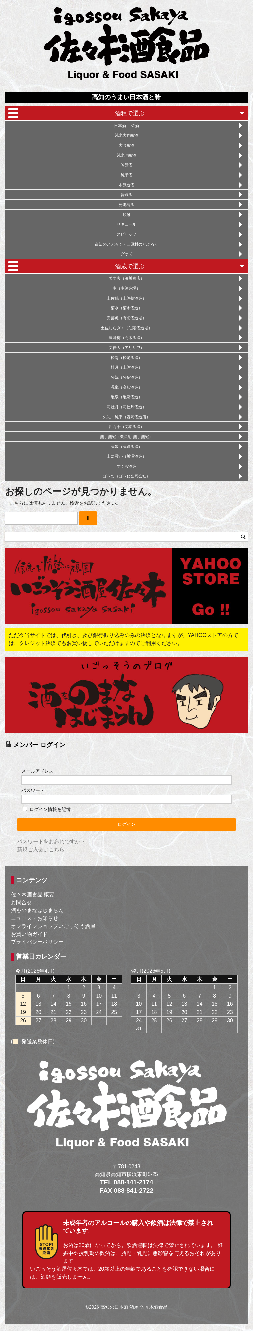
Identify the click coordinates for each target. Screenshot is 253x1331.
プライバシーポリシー (37, 942)
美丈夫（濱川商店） (126, 278)
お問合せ (21, 902)
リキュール (126, 224)
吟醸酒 (126, 165)
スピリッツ (126, 234)
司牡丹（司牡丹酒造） (126, 407)
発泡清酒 (126, 204)
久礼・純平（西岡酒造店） (126, 417)
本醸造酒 (126, 185)
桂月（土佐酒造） (126, 367)
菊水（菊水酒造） (126, 308)
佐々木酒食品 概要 (32, 894)
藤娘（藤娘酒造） (126, 446)
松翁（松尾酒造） (126, 357)
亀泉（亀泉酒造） (126, 397)
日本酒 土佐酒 (126, 125)
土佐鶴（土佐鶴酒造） (126, 298)
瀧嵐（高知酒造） (126, 387)
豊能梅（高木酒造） (126, 337)
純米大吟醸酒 (126, 135)
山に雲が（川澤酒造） (126, 456)
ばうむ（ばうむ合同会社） (126, 476)
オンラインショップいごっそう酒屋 (53, 926)
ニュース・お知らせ (34, 918)
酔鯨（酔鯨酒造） (126, 377)
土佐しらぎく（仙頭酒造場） (126, 328)
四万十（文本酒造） (126, 426)
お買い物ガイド (29, 934)
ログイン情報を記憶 (47, 809)
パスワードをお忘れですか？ (51, 841)
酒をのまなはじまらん (37, 910)
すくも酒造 (126, 466)
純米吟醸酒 (126, 155)
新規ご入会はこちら (41, 849)
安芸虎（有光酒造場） (126, 318)
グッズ (126, 254)
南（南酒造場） (126, 288)
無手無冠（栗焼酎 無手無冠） (126, 436)
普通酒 (126, 194)
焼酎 (126, 214)
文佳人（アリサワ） (126, 347)
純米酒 (126, 175)
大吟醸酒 (126, 145)
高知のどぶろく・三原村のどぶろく (126, 244)
